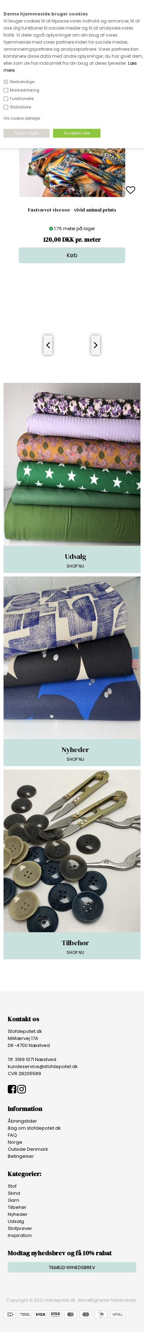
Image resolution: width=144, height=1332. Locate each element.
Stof (12, 1186)
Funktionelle (22, 98)
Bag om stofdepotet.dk (34, 1128)
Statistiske (20, 107)
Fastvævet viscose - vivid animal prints (72, 209)
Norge (15, 1142)
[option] (72, 190)
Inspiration (20, 1235)
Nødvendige (22, 81)
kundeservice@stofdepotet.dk (43, 1066)
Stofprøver (20, 1228)
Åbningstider (22, 1121)
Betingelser (21, 1156)
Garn (13, 1200)
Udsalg (16, 1221)
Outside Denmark (28, 1149)
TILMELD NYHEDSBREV (72, 1267)
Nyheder (18, 1214)
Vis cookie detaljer (22, 118)
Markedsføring (24, 90)
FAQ (12, 1135)
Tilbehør (17, 1207)
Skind (14, 1193)
